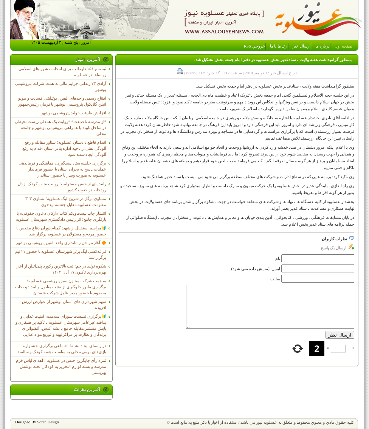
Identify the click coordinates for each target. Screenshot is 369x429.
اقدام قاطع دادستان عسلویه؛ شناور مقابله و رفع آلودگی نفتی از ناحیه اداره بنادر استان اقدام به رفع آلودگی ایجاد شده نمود (64, 148)
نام (277, 259)
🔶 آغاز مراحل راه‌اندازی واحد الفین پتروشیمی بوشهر (61, 243)
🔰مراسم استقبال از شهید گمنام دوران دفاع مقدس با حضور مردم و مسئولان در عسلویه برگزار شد (61, 231)
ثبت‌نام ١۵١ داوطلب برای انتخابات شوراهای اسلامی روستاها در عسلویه (62, 72)
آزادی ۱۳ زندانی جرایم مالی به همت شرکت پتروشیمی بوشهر (60, 86)
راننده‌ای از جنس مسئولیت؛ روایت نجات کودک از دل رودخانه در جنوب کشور (62, 187)
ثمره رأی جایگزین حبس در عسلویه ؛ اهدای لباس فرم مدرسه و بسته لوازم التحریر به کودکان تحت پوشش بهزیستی (61, 366)
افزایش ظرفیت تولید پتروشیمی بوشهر (73, 113)
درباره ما (322, 46)
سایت (275, 279)
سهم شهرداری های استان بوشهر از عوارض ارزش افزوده (64, 305)
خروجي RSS (254, 46)
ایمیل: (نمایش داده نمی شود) (256, 269)
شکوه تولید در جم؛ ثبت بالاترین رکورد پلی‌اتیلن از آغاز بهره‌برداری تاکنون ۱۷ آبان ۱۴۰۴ (61, 269)
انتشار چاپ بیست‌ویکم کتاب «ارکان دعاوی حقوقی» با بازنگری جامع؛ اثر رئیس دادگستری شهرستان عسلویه (61, 216)
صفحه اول (343, 46)
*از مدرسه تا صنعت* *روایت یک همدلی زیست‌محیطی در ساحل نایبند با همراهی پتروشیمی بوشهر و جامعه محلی (60, 128)
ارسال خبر (301, 46)
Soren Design (48, 422)
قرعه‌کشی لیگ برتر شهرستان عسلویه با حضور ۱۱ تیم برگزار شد (60, 254)
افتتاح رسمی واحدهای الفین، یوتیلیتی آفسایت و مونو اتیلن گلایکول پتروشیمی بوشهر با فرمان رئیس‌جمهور (62, 101)
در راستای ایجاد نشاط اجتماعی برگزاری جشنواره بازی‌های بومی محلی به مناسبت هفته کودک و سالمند (61, 349)
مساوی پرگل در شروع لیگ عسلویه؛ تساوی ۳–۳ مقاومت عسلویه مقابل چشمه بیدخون (65, 202)
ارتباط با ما (279, 46)
